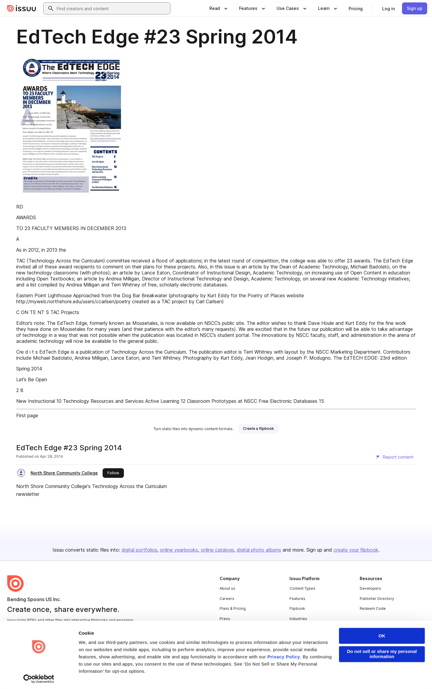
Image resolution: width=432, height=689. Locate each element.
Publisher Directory (377, 598)
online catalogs (217, 550)
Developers (370, 588)
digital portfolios (139, 550)
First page (27, 415)
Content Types (302, 588)
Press (225, 618)
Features (297, 598)
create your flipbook (356, 550)
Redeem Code (373, 608)
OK (382, 634)
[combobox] (112, 8)
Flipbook (297, 608)
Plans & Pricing (233, 608)
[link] (356, 8)
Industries (298, 618)
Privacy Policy (283, 655)
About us (227, 588)
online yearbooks (179, 550)
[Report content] (394, 457)
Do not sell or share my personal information (382, 652)
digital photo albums (259, 550)
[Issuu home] (21, 8)
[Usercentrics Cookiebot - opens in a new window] (39, 677)
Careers (227, 598)
